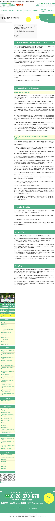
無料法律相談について (6, 332)
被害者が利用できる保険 (7, 384)
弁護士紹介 (11, 10)
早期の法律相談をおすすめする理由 (8, 358)
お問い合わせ (51, 10)
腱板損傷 (4, 466)
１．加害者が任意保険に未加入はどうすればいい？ (23, 27)
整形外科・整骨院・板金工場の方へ (8, 394)
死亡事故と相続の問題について (8, 448)
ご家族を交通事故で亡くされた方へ (8, 439)
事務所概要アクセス (43, 10)
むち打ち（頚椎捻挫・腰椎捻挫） (8, 457)
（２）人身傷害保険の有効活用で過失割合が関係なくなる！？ (25, 32)
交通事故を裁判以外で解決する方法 (8, 378)
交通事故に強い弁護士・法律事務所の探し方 (8, 354)
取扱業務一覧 (5, 339)
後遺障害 (4, 459)
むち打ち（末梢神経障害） (7, 418)
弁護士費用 (19, 10)
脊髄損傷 (4, 425)
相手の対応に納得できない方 (8, 365)
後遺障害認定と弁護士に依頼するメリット (8, 415)
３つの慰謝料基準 (5, 374)
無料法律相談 (27, 10)
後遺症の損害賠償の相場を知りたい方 (8, 409)
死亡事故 (4, 461)
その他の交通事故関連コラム (7, 454)
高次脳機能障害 (5, 427)
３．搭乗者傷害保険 (17, 34)
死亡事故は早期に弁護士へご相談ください (8, 442)
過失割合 (4, 363)
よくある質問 (35, 10)
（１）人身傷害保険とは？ (20, 30)
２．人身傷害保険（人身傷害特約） (20, 28)
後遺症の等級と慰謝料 (6, 412)
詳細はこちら (2, 482)
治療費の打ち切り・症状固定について (8, 368)
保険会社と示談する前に (7, 360)
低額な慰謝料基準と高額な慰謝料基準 (8, 372)
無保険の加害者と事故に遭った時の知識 (8, 381)
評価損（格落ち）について (7, 402)
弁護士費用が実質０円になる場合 (8, 330)
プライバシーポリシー (6, 344)
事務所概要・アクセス (6, 337)
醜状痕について (5, 422)
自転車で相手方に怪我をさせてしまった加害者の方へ (8, 390)
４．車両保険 (16, 35)
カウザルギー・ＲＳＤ (6, 420)
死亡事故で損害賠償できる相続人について (8, 446)
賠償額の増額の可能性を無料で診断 (8, 351)
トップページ (4, 10)
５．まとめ (16, 36)
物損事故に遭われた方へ (7, 400)
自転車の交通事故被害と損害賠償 (8, 387)
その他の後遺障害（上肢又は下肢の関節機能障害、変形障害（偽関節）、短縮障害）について (8, 431)
